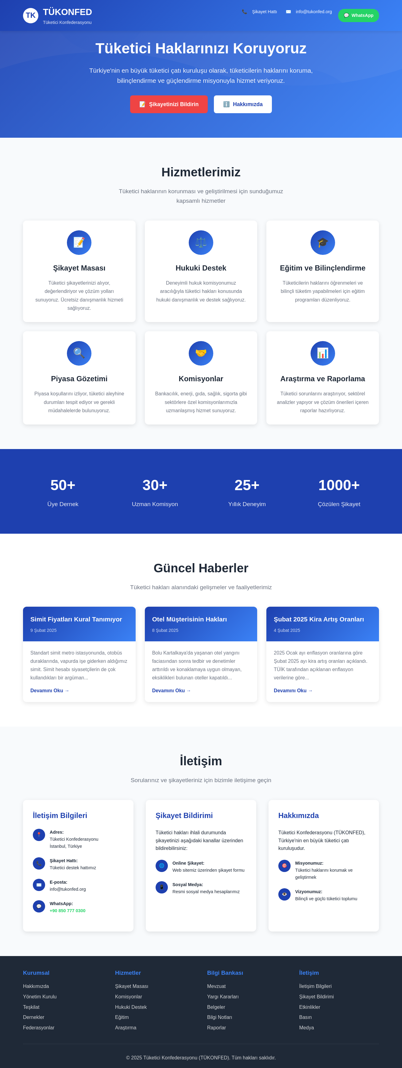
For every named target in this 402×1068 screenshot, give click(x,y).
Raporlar (216, 1027)
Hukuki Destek (131, 1007)
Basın (305, 1017)
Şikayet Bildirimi (316, 996)
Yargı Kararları (223, 996)
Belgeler (216, 1007)
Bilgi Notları (219, 1017)
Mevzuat (216, 986)
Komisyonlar (128, 996)
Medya (306, 1027)
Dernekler (33, 1017)
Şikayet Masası (131, 986)
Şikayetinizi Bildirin (169, 104)
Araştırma (125, 1027)
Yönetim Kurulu (39, 996)
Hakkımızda (243, 104)
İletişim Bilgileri (315, 986)
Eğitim (122, 1017)
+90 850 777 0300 (67, 910)
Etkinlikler (309, 1007)
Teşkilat (31, 1007)
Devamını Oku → (49, 690)
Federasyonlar (38, 1027)
